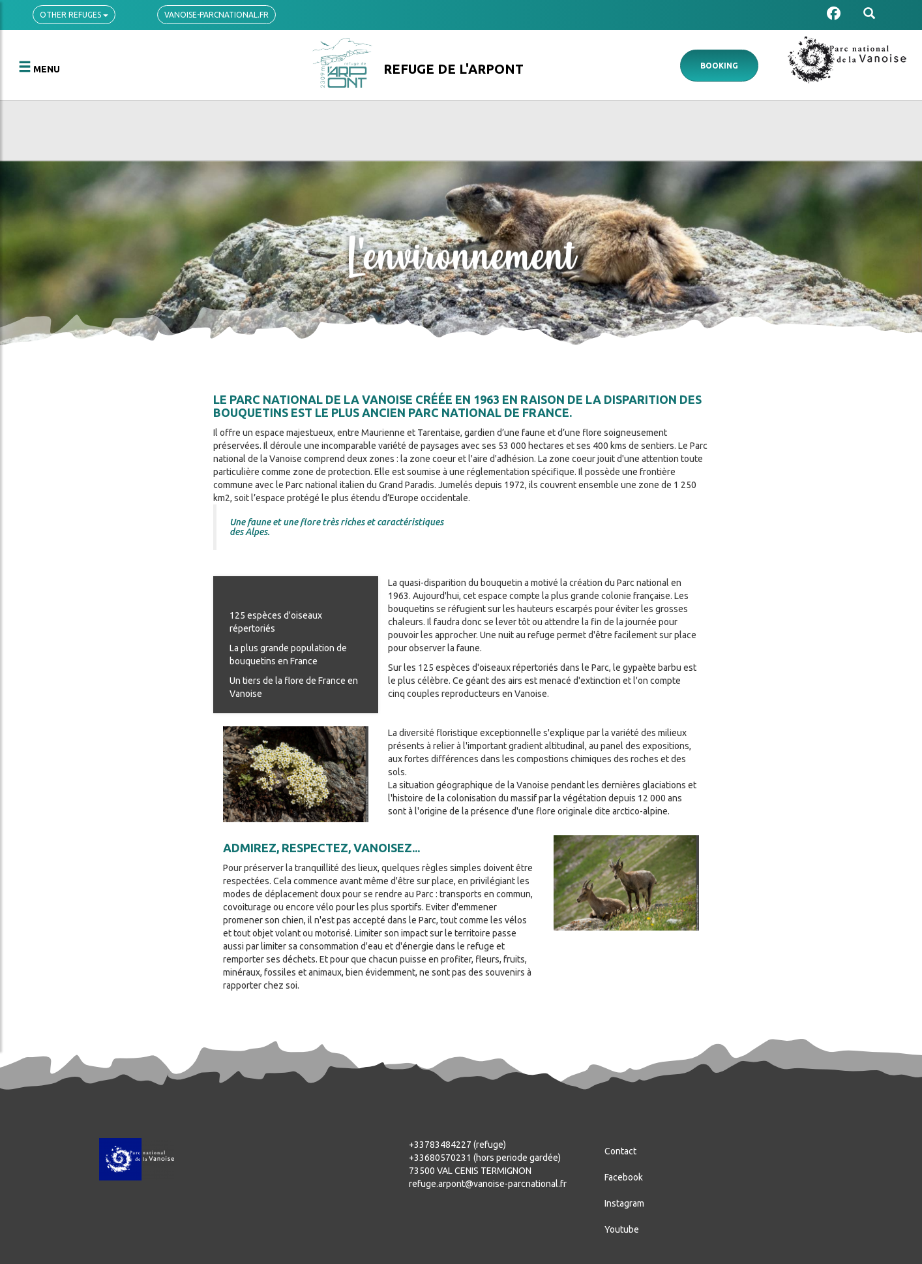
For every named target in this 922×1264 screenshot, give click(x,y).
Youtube (621, 1229)
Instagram (624, 1203)
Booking (719, 65)
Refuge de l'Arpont (453, 68)
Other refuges (74, 14)
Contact (620, 1151)
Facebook (623, 1177)
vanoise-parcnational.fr (216, 14)
